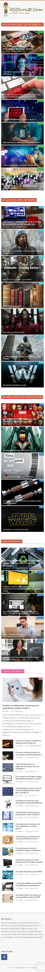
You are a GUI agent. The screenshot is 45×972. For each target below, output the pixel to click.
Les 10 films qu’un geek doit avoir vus (18, 477)
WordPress (34, 967)
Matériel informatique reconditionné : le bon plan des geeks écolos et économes (22, 563)
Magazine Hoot (20, 967)
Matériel (40, 549)
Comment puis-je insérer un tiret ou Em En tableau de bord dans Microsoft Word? (28, 790)
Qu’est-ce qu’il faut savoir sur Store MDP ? (20, 165)
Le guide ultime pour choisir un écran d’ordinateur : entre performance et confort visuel (22, 589)
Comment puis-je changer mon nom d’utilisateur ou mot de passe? (28, 826)
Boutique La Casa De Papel (14, 332)
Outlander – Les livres (12, 306)
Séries (41, 207)
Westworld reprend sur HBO (14, 385)
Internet (40, 32)
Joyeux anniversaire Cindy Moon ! (17, 450)
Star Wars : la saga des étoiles (16, 530)
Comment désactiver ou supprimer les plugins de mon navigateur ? (27, 766)
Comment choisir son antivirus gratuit (19, 120)
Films (41, 404)
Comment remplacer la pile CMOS (29, 872)
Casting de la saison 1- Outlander (17, 279)
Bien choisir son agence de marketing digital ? (22, 142)
